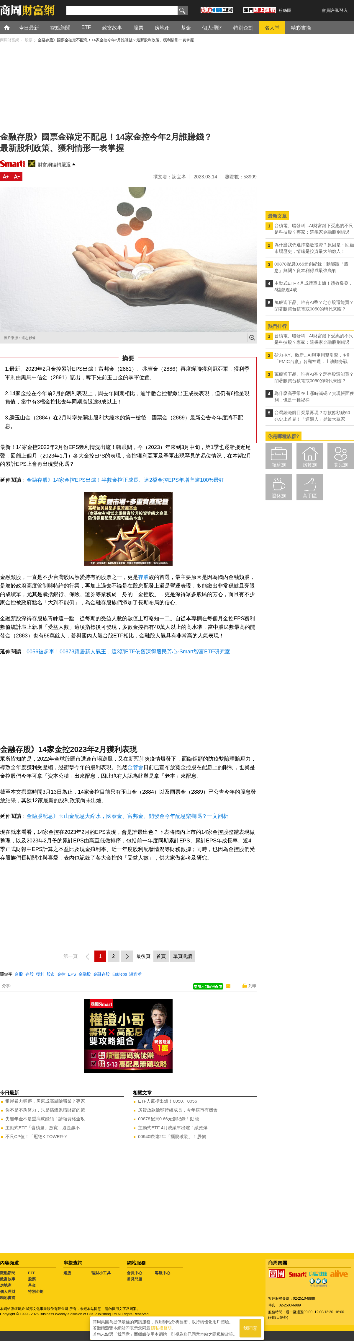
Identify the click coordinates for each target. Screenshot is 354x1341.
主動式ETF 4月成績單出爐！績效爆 (173, 1127)
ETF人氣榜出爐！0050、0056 (167, 1101)
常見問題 (134, 1279)
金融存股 (101, 974)
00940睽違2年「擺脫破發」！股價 (172, 1136)
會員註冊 (330, 10)
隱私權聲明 (161, 1326)
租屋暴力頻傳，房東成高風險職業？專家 (45, 1101)
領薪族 (279, 464)
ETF (31, 1273)
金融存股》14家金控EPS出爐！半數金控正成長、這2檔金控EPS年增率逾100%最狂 (125, 480)
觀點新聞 (7, 1273)
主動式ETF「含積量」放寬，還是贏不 (42, 1127)
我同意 (250, 1326)
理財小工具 (101, 1273)
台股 (19, 974)
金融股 (84, 974)
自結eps (119, 974)
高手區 (310, 495)
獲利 (40, 974)
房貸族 (310, 464)
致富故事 (7, 1279)
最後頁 (143, 956)
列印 (252, 986)
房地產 (6, 1285)
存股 (143, 577)
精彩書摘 (7, 1298)
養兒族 (341, 464)
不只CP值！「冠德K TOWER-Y (36, 1136)
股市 (51, 974)
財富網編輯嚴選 (54, 164)
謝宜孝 (135, 974)
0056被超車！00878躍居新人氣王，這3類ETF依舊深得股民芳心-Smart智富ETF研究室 (128, 652)
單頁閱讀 (182, 956)
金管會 (135, 767)
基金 (32, 1285)
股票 (32, 1279)
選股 (67, 1273)
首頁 (12, 27)
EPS (72, 974)
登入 (344, 10)
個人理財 (7, 1291)
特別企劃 (35, 1291)
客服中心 (162, 1273)
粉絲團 (285, 10)
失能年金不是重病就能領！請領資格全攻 (45, 1118)
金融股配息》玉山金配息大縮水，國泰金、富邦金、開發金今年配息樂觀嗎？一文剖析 (127, 816)
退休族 (279, 495)
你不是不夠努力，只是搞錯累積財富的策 (45, 1109)
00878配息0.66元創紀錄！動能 (168, 1118)
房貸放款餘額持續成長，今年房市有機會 (178, 1109)
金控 (61, 974)
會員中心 (134, 1273)
